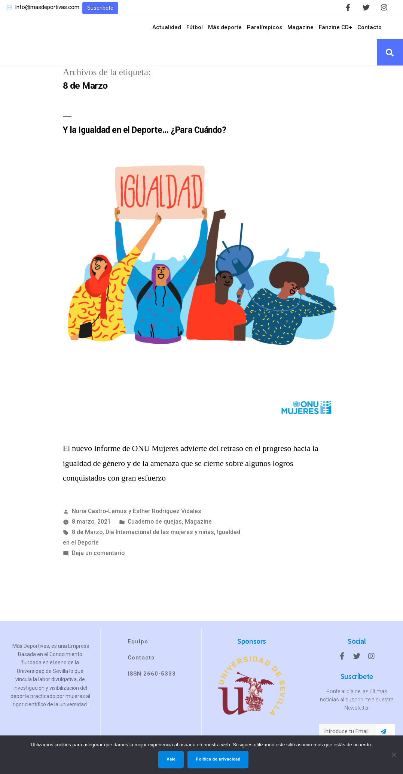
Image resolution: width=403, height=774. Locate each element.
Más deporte (225, 27)
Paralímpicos (264, 27)
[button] (100, 8)
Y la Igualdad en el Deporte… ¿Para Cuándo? (144, 130)
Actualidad (166, 27)
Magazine (300, 27)
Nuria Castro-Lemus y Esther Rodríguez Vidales (136, 511)
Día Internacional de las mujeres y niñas (160, 532)
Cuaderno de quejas (155, 521)
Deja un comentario (98, 553)
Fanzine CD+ (335, 27)
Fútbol (194, 27)
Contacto (369, 27)
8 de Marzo (87, 532)
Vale (171, 759)
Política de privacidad (218, 759)
